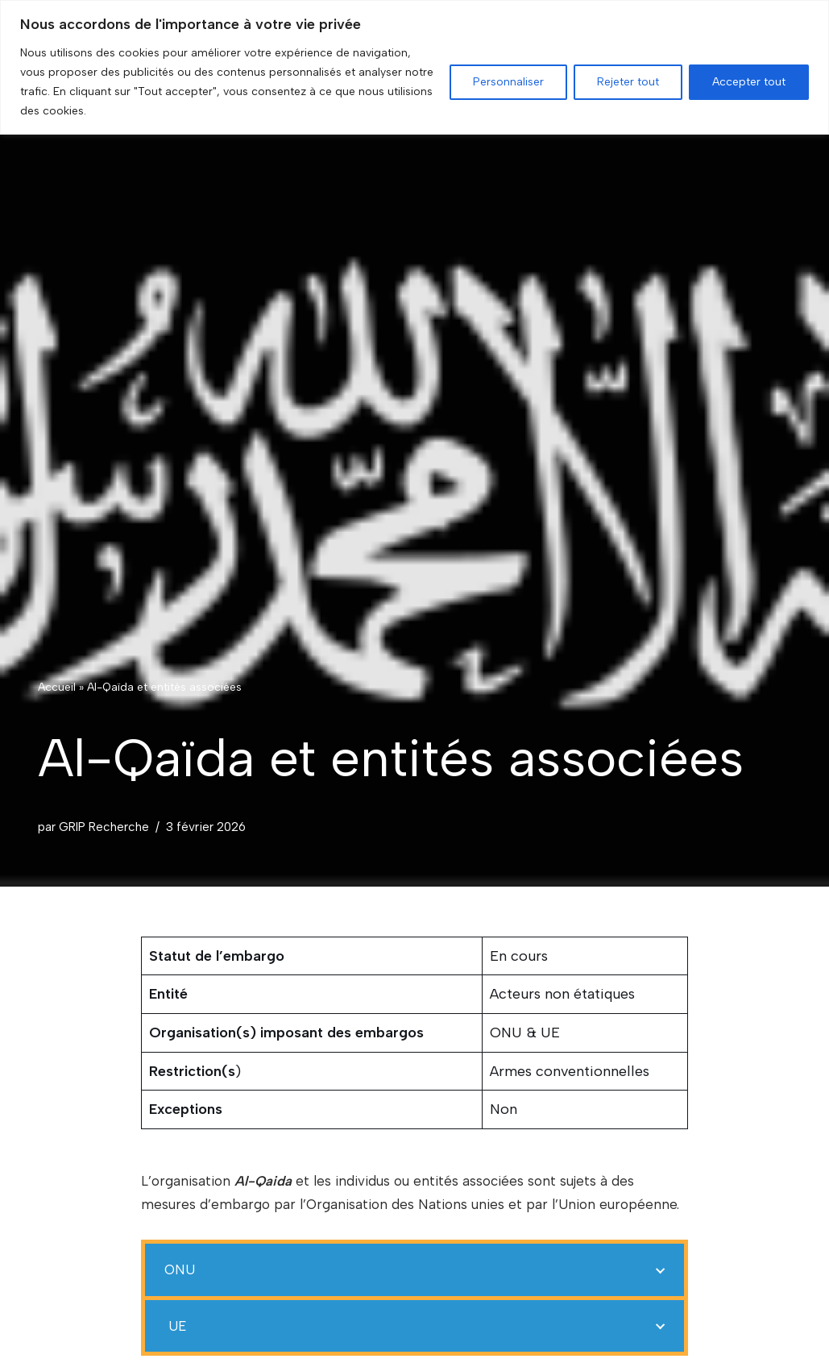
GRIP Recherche (104, 826)
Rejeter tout (628, 82)
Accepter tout (748, 82)
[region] (414, 67)
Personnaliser (508, 82)
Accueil (57, 686)
